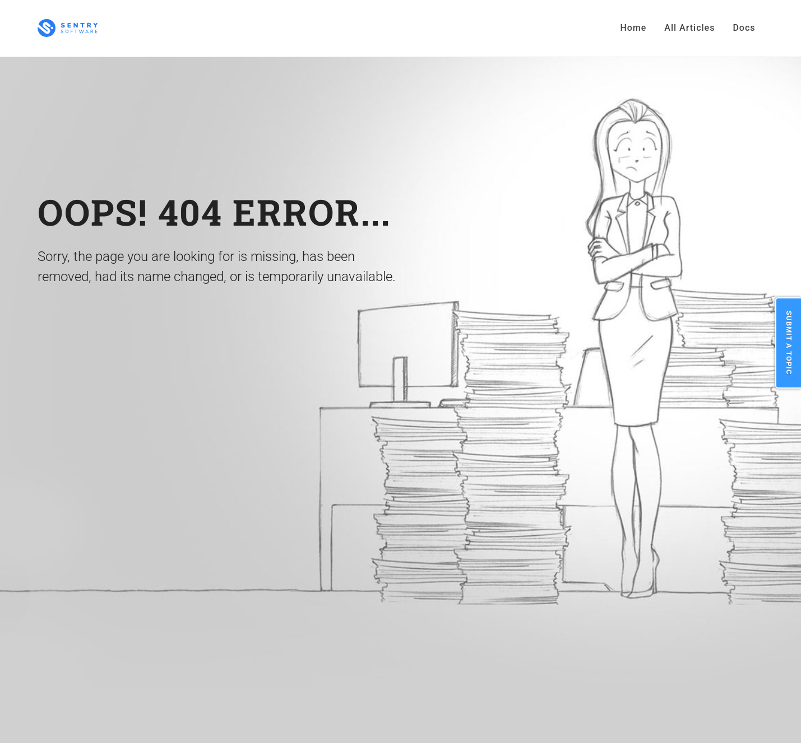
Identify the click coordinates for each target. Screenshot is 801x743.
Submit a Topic (789, 343)
